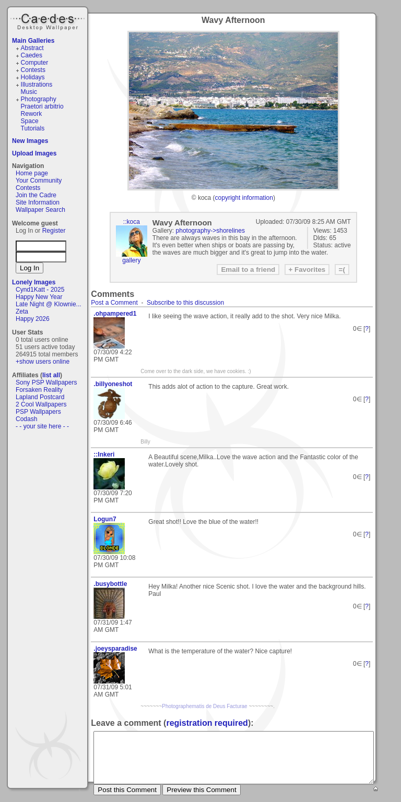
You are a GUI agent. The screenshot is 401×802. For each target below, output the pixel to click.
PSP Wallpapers (38, 411)
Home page (32, 173)
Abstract (32, 48)
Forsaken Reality (39, 389)
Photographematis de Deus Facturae (204, 706)
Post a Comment (114, 302)
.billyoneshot (112, 384)
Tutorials (33, 128)
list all (51, 375)
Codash (26, 419)
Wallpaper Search (40, 209)
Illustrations (37, 84)
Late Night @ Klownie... (48, 304)
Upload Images (34, 153)
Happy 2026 (33, 318)
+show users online (42, 361)
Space (30, 121)
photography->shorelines (210, 230)
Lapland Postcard (40, 397)
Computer (35, 62)
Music (29, 91)
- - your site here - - (42, 426)
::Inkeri (103, 454)
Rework (31, 113)
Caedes (48, 20)
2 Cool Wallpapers (41, 404)
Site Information (38, 202)
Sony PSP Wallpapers (46, 382)
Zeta (22, 311)
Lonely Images (33, 282)
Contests (33, 70)
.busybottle (110, 584)
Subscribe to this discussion (185, 302)
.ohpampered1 (114, 313)
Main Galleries (33, 40)
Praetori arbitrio (42, 106)
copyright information (244, 197)
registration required (206, 723)
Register (54, 230)
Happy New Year (39, 297)
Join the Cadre (36, 195)
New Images (30, 141)
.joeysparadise (115, 648)
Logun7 (104, 519)
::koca (131, 221)
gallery (131, 260)
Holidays (33, 77)
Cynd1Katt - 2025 (40, 289)
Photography (38, 99)
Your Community (39, 180)
